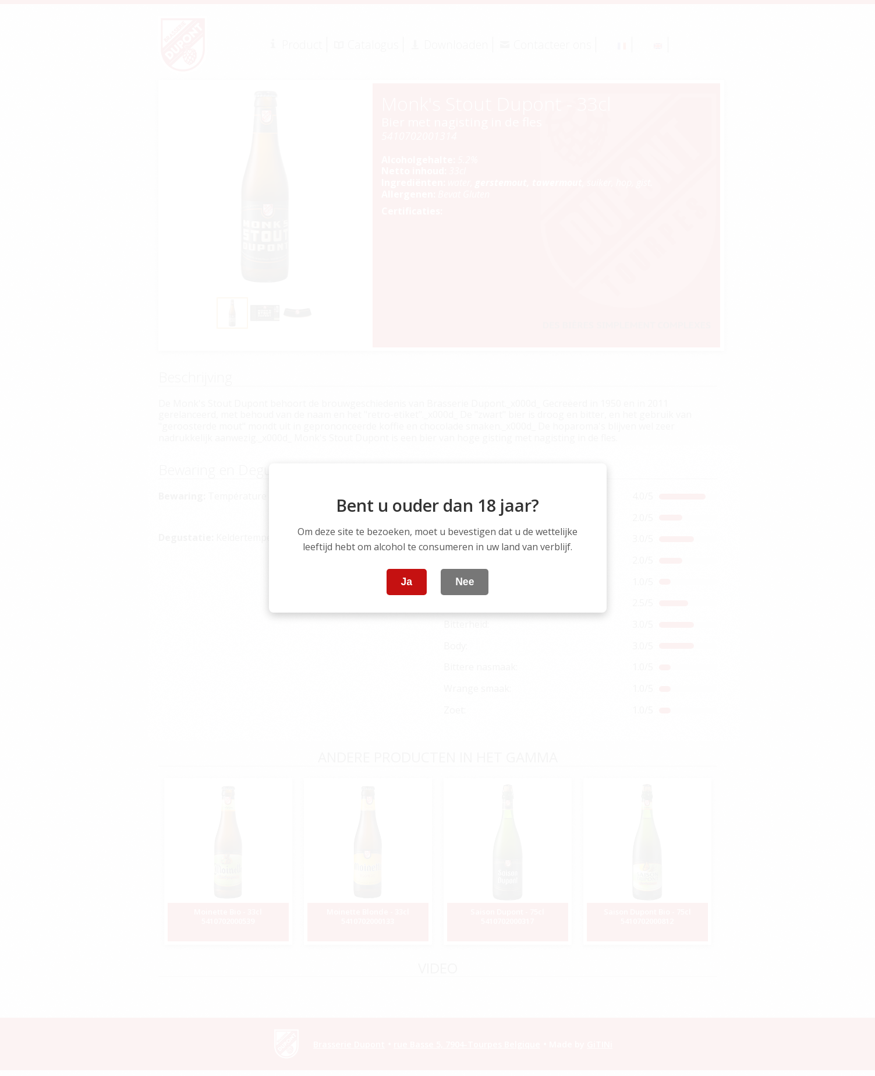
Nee (464, 582)
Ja (407, 582)
